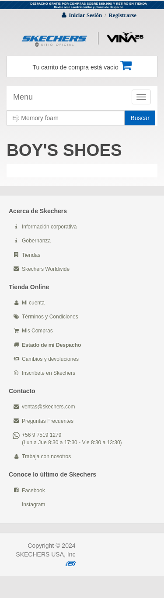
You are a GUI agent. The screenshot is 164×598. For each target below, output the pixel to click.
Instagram (33, 504)
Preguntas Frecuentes (47, 421)
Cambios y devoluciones (50, 359)
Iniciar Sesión (85, 15)
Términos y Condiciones (50, 317)
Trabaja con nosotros (46, 456)
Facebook (33, 490)
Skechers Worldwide (46, 269)
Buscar (140, 117)
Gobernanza (36, 241)
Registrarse (122, 15)
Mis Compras (37, 331)
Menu (23, 97)
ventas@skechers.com (48, 407)
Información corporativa (49, 227)
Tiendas (31, 255)
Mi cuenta (33, 303)
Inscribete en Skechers (48, 373)
